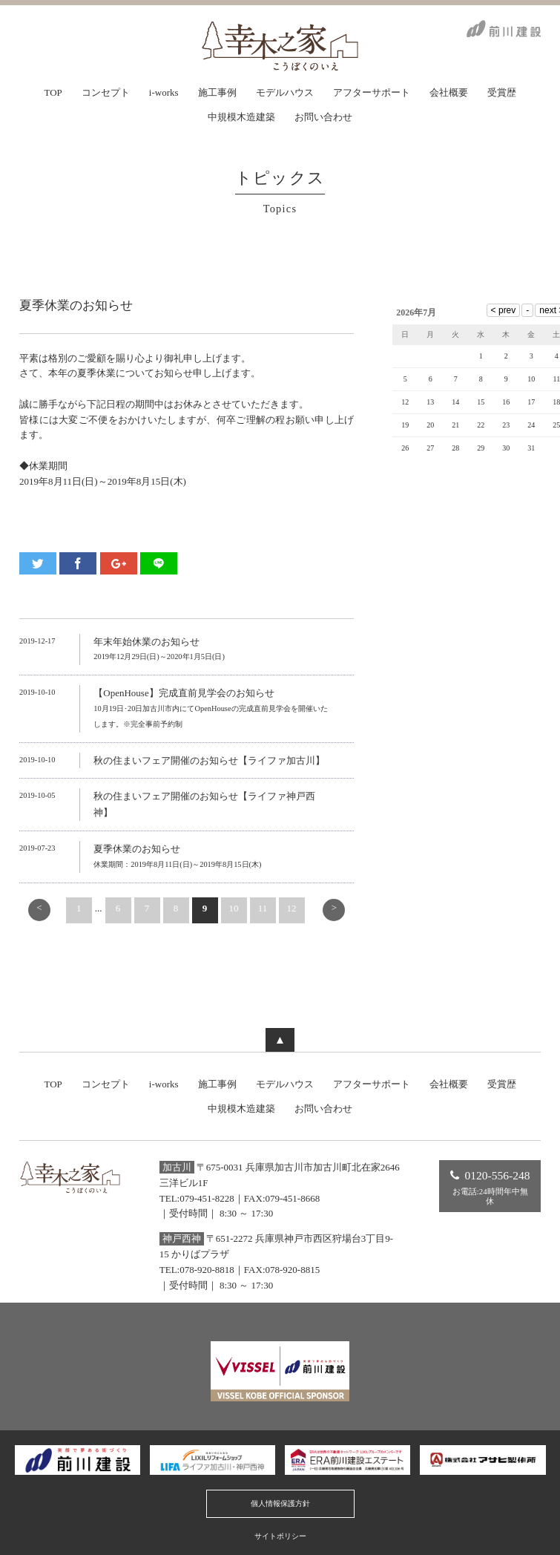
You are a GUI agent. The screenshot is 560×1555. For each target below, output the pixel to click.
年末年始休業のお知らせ (146, 641)
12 (292, 908)
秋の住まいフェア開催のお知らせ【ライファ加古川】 (209, 760)
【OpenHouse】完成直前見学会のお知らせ (183, 692)
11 (263, 908)
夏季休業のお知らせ (136, 848)
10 (234, 908)
